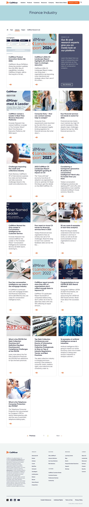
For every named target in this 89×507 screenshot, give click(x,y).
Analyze (34, 461)
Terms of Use (69, 500)
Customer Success (52, 475)
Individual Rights (58, 500)
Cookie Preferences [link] (46, 500)
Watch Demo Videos (61, 2)
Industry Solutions (52, 458)
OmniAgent (34, 471)
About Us (84, 455)
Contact (84, 471)
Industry (17, 30)
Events (66, 461)
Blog (66, 458)
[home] (12, 2)
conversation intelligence (16, 459)
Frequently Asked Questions (71, 463)
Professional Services (53, 477)
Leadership (84, 458)
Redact (33, 476)
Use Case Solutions (53, 461)
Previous (30, 436)
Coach (33, 463)
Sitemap (67, 469)
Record (33, 479)
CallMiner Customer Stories (54, 472)
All (7, 30)
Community (51, 480)
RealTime (34, 466)
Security (84, 469)
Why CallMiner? (52, 455)
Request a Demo (73, 2)
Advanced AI (35, 455)
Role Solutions (51, 463)
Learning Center (69, 455)
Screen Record (35, 482)
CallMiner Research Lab (33, 30)
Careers (84, 466)
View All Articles (67, 84)
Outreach (34, 469)
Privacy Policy (78, 500)
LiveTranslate (35, 474)
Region (23, 30)
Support (67, 466)
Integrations (35, 484)
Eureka (33, 458)
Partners (84, 463)
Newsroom (84, 461)
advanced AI (9, 470)
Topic (11, 30)
